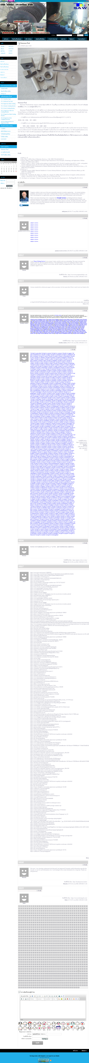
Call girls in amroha (64, 463)
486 (37, 938)
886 (21, 966)
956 (25, 971)
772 (66, 957)
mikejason (24, 202)
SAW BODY (3, 139)
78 (37, 910)
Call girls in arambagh (63, 493)
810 (74, 959)
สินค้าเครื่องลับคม (4, 64)
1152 (78, 982)
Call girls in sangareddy (50, 484)
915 (80, 966)
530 (58, 941)
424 (50, 934)
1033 (44, 975)
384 (37, 931)
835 (56, 961)
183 (43, 917)
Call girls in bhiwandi (44, 414)
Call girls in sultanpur (55, 389)
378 (25, 931)
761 (43, 957)
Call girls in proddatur (49, 472)
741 (72, 955)
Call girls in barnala (48, 510)
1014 (74, 973)
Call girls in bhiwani (56, 506)
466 (66, 936)
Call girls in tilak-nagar (66, 502)
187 (52, 917)
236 (82, 920)
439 (80, 934)
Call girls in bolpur (48, 464)
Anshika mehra (58, 315)
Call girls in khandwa (63, 450)
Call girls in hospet (54, 420)
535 (68, 941)
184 (46, 917)
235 (80, 920)
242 (25, 922)
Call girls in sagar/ (35, 409)
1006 (58, 973)
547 (23, 943)
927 (35, 968)
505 (76, 938)
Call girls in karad (69, 430)
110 (33, 913)
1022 (21, 975)
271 (84, 922)
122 (58, 913)
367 (72, 929)
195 (68, 917)
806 (66, 959)
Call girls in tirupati (52, 417)
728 (46, 955)
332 (70, 927)
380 (29, 931)
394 (58, 931)
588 (37, 945)
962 (37, 971)
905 (60, 966)
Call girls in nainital (58, 522)
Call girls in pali (61, 447)
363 (64, 929)
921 (23, 968)
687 (31, 952)
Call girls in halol (51, 444)
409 (19, 934)
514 (25, 941)
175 (27, 917)
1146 (66, 982)
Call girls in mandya (64, 473)
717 (23, 955)
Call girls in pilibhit (35, 469)
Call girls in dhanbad (43, 523)
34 (86, 906)
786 (25, 959)
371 (80, 929)
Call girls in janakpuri (38, 515)
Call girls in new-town (53, 487)
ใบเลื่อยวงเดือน (4, 136)
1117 (76, 980)
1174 (54, 985)
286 (46, 924)
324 (54, 927)
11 (39, 906)
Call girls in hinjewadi (39, 454)
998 (41, 973)
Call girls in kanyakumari (68, 479)
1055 (19, 978)
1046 (70, 975)
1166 (37, 985)
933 (48, 968)
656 (37, 950)
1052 (82, 975)
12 (41, 906)
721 (31, 955)
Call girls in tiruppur (50, 496)
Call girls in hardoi (46, 506)
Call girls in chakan (54, 523)
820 (25, 961)
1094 (29, 980)
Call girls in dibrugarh (64, 384)
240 (21, 922)
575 (80, 943)
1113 (68, 980)
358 (54, 929)
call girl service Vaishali (72, 322)
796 (46, 959)
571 (72, 943)
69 (19, 910)
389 (48, 931)
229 (68, 920)
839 (64, 961)
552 (33, 943)
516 (29, 941)
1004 (54, 973)
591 (43, 945)
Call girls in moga (57, 479)
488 (41, 938)
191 (60, 917)
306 (86, 924)
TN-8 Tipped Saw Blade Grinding (8, 103)
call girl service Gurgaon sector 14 (63, 321)
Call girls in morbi (66, 507)
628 (50, 948)
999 (43, 973)
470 (74, 936)
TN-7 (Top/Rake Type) (6, 99)
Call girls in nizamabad (59, 430)
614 (21, 948)
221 (52, 920)
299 (72, 924)
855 (27, 964)
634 (62, 948)
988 (21, 973)
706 (70, 952)
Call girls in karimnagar (69, 476)
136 (86, 913)
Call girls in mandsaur (51, 497)
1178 (62, 985)
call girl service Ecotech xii (47, 325)
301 (76, 924)
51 (51, 908)
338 (82, 927)
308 (21, 927)
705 (68, 952)
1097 (35, 980)
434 (70, 934)
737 (64, 955)
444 (21, 936)
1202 (42, 987)
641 (76, 948)
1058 (25, 978)
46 (41, 908)
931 (43, 968)
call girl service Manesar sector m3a (45, 333)
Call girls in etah (70, 474)
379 (27, 931)
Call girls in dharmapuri (41, 474)
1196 (29, 987)
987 (19, 973)
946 (74, 968)
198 (74, 917)
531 (60, 941)
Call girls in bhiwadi (66, 409)
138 (21, 915)
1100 (42, 980)
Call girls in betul (60, 472)
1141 (56, 982)
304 (82, 924)
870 (58, 964)
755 (31, 957)
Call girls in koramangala (67, 477)
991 (27, 973)
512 (21, 941)
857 (31, 964)
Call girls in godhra (48, 429)
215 (39, 920)
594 (50, 945)
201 (80, 917)
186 (50, 917)
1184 (74, 985)
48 (45, 908)
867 (52, 964)
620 (33, 948)
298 (70, 924)
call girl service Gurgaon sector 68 (58, 322)
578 (86, 943)
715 (19, 955)
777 (76, 957)
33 (84, 906)
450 (33, 936)
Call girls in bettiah (41, 450)
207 (23, 920)
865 (48, 964)
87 (56, 910)
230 (70, 920)
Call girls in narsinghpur (40, 500)
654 (33, 950)
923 (27, 968)
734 (58, 955)
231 (72, 920)
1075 (60, 978)
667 (60, 950)
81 (43, 910)
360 (58, 929)
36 (21, 908)
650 (25, 950)
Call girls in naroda (39, 464)
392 (54, 931)
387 (43, 931)
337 (80, 927)
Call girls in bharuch (42, 387)
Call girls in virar (52, 499)
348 (33, 929)
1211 (60, 987)
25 (68, 906)
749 (19, 957)
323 (52, 927)
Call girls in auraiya (61, 462)
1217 (72, 987)
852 (21, 964)
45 (39, 908)
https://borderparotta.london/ (80, 881)
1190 (87, 985)
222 (54, 920)
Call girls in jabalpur (70, 393)
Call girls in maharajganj (57, 490)
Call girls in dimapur (35, 430)
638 (70, 948)
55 (60, 908)
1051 (80, 975)
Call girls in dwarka (60, 449)
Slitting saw (3, 93)
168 (82, 915)
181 (39, 917)
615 (23, 948)
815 (84, 959)
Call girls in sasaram (40, 440)
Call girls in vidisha (65, 516)
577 (84, 943)
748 (86, 955)
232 (74, 920)
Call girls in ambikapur (36, 403)
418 (37, 934)
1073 (56, 978)
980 (74, 971)
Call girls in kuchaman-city (63, 520)
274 (21, 924)
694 (46, 952)
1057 (23, 978)
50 (49, 908)
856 (29, 964)
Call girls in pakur (43, 513)
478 (21, 938)
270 (82, 922)
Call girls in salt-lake (47, 476)
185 (48, 917)
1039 (56, 975)
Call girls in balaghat (60, 439)
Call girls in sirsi (46, 516)
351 (39, 929)
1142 (58, 982)
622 (37, 948)
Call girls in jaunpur (45, 416)
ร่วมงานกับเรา (3, 77)
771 (64, 957)
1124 (21, 982)
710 (78, 952)
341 (19, 929)
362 (62, 929)
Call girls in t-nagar (53, 513)
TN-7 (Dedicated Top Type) (7, 101)
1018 (82, 973)
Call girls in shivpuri (53, 453)
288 (50, 924)
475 (84, 936)
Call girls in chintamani (52, 525)
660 (46, 950)
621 (35, 948)
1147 (68, 982)
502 (70, 938)
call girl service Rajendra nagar (60, 324)
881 (80, 964)
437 (76, 934)
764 (50, 957)
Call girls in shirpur (59, 504)
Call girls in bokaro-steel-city (58, 403)
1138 (50, 982)
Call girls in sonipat (42, 384)
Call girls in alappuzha (44, 467)
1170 (46, 985)
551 (31, 943)
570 (70, 943)
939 (60, 968)
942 (66, 968)
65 (80, 908)
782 (86, 957)
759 (39, 957)
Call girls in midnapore (47, 422)
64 (78, 908)
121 (56, 913)
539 (76, 941)
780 (82, 957)
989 (23, 973)
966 (46, 971)
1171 (48, 985)
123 (60, 913)
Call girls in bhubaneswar (51, 434)
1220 (78, 987)
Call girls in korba (40, 433)
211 (31, 920)
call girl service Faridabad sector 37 (38, 319)
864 (46, 964)
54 (58, 908)
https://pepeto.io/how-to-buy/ (80, 560)
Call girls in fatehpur (67, 400)
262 (66, 922)
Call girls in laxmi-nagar (48, 480)
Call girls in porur (46, 466)
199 (76, 917)
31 (80, 906)
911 (72, 966)
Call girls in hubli (40, 460)
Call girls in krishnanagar (43, 473)
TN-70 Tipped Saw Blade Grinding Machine (8, 115)
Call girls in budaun (41, 497)
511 (19, 941)
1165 (35, 985)
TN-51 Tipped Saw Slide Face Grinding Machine (7, 111)
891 (31, 966)
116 (45, 913)
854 (25, 964)
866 (50, 964)
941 (64, 968)
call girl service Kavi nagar (73, 329)
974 (62, 971)
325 (56, 927)
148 (41, 915)
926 (33, 968)
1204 (46, 987)
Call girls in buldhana (54, 532)
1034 (46, 975)
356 (50, 929)
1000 (46, 973)
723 (35, 955)
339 (84, 927)
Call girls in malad (39, 529)
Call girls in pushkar (59, 399)
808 (70, 959)
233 (76, 920)
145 (35, 915)
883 (84, 964)
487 (39, 938)
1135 (44, 982)
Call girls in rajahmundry (55, 383)
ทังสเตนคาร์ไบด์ (4, 149)
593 (48, 945)
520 (37, 941)
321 (48, 927)
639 (72, 948)
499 (64, 938)
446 (25, 936)
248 (37, 922)
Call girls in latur (61, 417)
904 (58, 966)
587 (35, 945)
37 (23, 908)
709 (76, 952)
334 (74, 927)
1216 (70, 987)
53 (56, 908)
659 (43, 950)
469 (72, 936)
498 (62, 938)
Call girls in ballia (51, 436)
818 (21, 961)
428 (58, 934)
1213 (64, 987)
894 (37, 966)
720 (29, 955)
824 (33, 961)
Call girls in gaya (45, 390)
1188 (82, 985)
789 (31, 959)
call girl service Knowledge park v (41, 326)
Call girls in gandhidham (61, 419)
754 (29, 957)
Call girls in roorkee (51, 410)
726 (41, 955)
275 (23, 924)
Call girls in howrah (50, 460)
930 (41, 968)
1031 (39, 975)
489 (43, 938)
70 (21, 910)
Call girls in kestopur (49, 530)
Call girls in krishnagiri (57, 466)
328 (62, 927)
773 (68, 957)
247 (35, 922)
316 (37, 927)
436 (74, 934)
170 (86, 915)
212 (33, 920)
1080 (70, 978)
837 (60, 961)
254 (50, 922)
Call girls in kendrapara (64, 457)
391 (52, 931)
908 (66, 966)
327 (60, 927)
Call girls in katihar (50, 443)
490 (46, 938)
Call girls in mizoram (39, 496)
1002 (50, 973)
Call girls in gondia (44, 409)
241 (23, 922)
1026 (29, 975)
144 (33, 915)
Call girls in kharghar (52, 533)
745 (80, 955)
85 (51, 910)
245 (31, 922)
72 (25, 910)
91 (64, 910)
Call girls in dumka (70, 397)
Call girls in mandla (40, 535)
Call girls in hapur (53, 457)
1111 (64, 980)
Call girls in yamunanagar (42, 383)
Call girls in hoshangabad (52, 535)
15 (47, 906)
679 (84, 950)
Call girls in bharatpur (40, 406)
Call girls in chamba (59, 480)
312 (29, 927)
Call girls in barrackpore (67, 467)
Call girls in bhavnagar (66, 423)
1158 (21, 985)
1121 (85, 980)
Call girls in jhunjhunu (44, 426)
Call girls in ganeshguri (54, 517)
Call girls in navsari (60, 515)
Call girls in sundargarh (54, 509)
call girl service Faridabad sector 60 (63, 333)
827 (39, 961)
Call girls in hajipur (61, 410)
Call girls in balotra (53, 493)
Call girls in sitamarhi (49, 407)
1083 (76, 978)
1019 (85, 973)
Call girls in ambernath (65, 492)
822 (29, 961)
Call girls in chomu (43, 493)
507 (80, 938)
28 (74, 906)
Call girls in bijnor (43, 427)
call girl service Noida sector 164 (71, 320)
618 (29, 948)
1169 (44, 985)
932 (46, 968)
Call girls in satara (63, 420)
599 (60, 945)
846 (78, 961)
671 (68, 950)
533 (64, 941)
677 (80, 950)
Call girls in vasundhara (63, 497)
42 (33, 908)
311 (27, 927)
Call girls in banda (51, 503)
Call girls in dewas (35, 477)
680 (86, 950)
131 (76, 913)
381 (31, 931)
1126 (25, 982)
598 (58, 945)
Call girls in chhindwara (52, 456)
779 (80, 957)
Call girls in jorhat (37, 463)
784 (21, 959)
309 (23, 927)
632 (58, 948)
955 (23, 971)
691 (39, 952)
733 (56, 955)
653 (31, 950)
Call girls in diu (37, 422)
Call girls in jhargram (45, 490)
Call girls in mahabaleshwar (61, 510)
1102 (46, 980)
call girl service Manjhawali (47, 323)
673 (72, 950)
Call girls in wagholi (40, 443)
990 (25, 973)
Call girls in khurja (52, 520)
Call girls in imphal (60, 407)
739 (68, 955)
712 (82, 952)
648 (21, 950)
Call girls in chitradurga (66, 394)
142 (29, 915)
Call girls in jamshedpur (55, 390)
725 (39, 955)
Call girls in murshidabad (50, 529)
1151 (76, 982)
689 (35, 952)
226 (62, 920)
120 (54, 913)
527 (52, 941)
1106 (54, 980)
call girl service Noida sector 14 (42, 331)
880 (78, 964)
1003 (52, 973)
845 (76, 961)
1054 (87, 975)
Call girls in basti (49, 442)
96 (74, 910)
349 (35, 929)
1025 (27, 975)
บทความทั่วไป (4, 146)
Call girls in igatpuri (65, 519)
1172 (50, 985)
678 (82, 950)
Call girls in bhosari (41, 462)
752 (25, 957)
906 (62, 966)
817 (19, 961)
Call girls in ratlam (38, 419)
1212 (62, 987)
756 (33, 957)
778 (78, 957)
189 (56, 917)
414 (29, 934)
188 (54, 917)
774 (70, 957)
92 (66, 910)
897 (43, 966)
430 (62, 934)
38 (25, 908)
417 (35, 934)
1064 (37, 978)
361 (60, 929)
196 (70, 917)
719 (27, 955)
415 (31, 934)
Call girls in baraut (57, 429)
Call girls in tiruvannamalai (37, 472)
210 (29, 920)
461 (56, 936)
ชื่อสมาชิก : (3, 180)
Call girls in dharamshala (45, 502)
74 (29, 910)
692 (41, 952)
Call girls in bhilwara (68, 424)
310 (25, 927)
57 (64, 908)
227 (64, 920)
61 (72, 908)
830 (46, 961)
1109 (60, 980)
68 (86, 908)
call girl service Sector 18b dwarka (52, 332)
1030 (37, 975)
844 (74, 961)
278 (29, 924)
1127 (27, 982)
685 (27, 952)
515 (27, 941)
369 (76, 929)
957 (27, 971)
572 (74, 943)
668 (62, 950)
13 (43, 906)
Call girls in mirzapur (69, 490)
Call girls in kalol (44, 469)
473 (80, 936)
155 (56, 915)
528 (54, 941)
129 (72, 913)
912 (74, 966)
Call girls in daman (60, 404)
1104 (50, 980)
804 (62, 959)
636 (66, 948)
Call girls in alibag (68, 504)
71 (23, 910)
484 (33, 938)
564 (58, 943)
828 (41, 961)
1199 (35, 987)
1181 (68, 985)
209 (27, 920)
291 (56, 924)
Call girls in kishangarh (61, 483)
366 (70, 929)
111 (35, 913)
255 (52, 922)
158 (62, 915)
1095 (31, 980)
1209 (56, 987)
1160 (25, 985)
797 (48, 959)
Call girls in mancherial (42, 482)
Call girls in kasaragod (41, 446)
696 (50, 952)
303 (80, 924)
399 (68, 931)
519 (35, 941)
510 (86, 938)
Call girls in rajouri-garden (62, 460)
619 (31, 948)
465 (64, 936)
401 (72, 931)
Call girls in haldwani (35, 506)
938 (58, 968)
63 (76, 908)
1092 (25, 980)
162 (70, 915)
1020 (87, 973)
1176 (58, 985)
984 (82, 971)
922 (25, 968)
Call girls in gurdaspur (36, 476)
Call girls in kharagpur (36, 392)
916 (82, 966)
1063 (35, 978)
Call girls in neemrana (40, 447)
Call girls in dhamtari (42, 517)
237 (84, 920)
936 (54, 968)
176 (29, 917)
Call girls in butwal (44, 519)
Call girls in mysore (44, 402)
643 (80, 948)
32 (82, 906)
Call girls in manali (52, 452)
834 (54, 961)
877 (72, 964)
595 (52, 945)
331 (68, 927)
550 (29, 943)
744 (78, 955)
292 (58, 924)
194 (66, 917)
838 (62, 961)
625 (43, 948)
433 (68, 934)
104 (21, 913)
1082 (74, 978)
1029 (35, 975)
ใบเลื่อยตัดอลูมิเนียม (5, 134)
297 (68, 924)
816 (86, 959)
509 (84, 938)
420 (41, 934)
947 (76, 968)
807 (68, 959)
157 (60, 915)
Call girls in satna (41, 410)
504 (74, 938)
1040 (58, 975)
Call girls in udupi (66, 414)
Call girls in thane (49, 432)
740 (70, 955)
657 (39, 950)
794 (41, 959)
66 (82, 908)
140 (25, 915)
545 (19, 943)
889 (27, 966)
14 (45, 906)
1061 (31, 978)
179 (35, 917)
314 (33, 927)
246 (33, 922)
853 (23, 964)
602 (66, 945)
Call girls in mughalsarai (41, 499)
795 (43, 959)
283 (39, 924)
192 (62, 917)
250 (41, 922)
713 (84, 952)
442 (86, 934)
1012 (70, 973)
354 (46, 929)
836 (58, 961)
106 (25, 913)
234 (78, 920)
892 (33, 966)
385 (39, 931)
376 (21, 931)
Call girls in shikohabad (46, 522)
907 (64, 966)
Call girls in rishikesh (60, 486)
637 (68, 948)
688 (33, 952)
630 (54, 948)
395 (60, 931)
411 (23, 934)
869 (56, 964)
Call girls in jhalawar (66, 509)
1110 (62, 980)
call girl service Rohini (73, 323)
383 (35, 931)
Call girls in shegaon (40, 486)
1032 (42, 975)
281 (35, 924)
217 (43, 920)
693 (43, 952)
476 (86, 936)
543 (84, 941)
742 (74, 955)
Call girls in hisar (51, 393)
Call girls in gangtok (39, 404)
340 (86, 927)
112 (37, 913)
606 (74, 945)
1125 (23, 982)
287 (48, 924)
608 (78, 945)
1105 (52, 980)
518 (33, 941)
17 (51, 906)
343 (23, 929)
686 (29, 952)
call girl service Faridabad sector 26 (57, 329)
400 (70, 931)
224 (58, 920)
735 (60, 955)
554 (37, 943)
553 (35, 943)
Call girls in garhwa (40, 442)
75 (31, 910)
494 (54, 938)
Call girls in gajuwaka (35, 516)
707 (72, 952)
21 (60, 906)
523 (43, 941)
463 (60, 936)
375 (19, 931)
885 (19, 966)
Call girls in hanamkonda (41, 453)
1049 (76, 975)
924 (29, 968)
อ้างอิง (85, 187)
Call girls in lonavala (64, 500)
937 (56, 968)
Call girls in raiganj (42, 452)
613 (19, 948)
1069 (48, 978)
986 (86, 971)
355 (48, 929)
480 (25, 938)
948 (78, 968)
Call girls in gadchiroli (64, 482)
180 (37, 917)
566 (62, 943)
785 (23, 959)
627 (48, 948)
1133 (39, 982)
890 (29, 966)
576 (82, 943)
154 (54, 915)
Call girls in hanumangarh (65, 456)
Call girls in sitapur (70, 407)
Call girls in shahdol (58, 422)
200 (78, 917)
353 (43, 929)
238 (86, 920)
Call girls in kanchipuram (42, 412)
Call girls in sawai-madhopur (63, 496)
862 (41, 964)
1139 (52, 982)
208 (25, 920)
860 (37, 964)
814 (82, 959)
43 (35, 908)
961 (35, 971)
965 (43, 971)
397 (64, 931)
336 (78, 927)
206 (21, 920)
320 (46, 927)
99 (80, 910)
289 (52, 924)
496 (58, 938)
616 (25, 948)
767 (56, 957)
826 (37, 961)
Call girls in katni (34, 400)
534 (66, 941)
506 (78, 938)
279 (31, 924)
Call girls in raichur (51, 447)
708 (74, 952)
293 (60, 924)
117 (48, 913)
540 (78, 941)
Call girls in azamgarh (68, 402)
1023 (23, 975)
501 (68, 938)
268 (78, 922)
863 (43, 964)
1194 (25, 987)
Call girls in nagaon (65, 459)
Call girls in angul (55, 426)
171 (19, 917)
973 (60, 971)
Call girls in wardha (38, 429)
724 (37, 955)
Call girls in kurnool (62, 446)
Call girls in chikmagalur (41, 489)
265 (72, 922)
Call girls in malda (43, 396)
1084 (78, 978)
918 (86, 966)
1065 (39, 978)
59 (68, 908)
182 (41, 917)
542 (82, 941)
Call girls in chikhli (61, 484)
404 (78, 931)
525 (48, 941)
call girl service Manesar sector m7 (58, 326)
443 (19, 936)
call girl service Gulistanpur (61, 323)
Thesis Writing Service (39, 261)
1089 (19, 980)
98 (78, 910)
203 (84, 917)
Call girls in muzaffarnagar (56, 402)
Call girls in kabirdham (52, 500)
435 (72, 934)
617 (27, 948)
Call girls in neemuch (66, 389)
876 (70, 964)
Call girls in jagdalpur (59, 432)
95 (72, 910)
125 (64, 913)
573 (76, 943)
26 (70, 906)
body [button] (22, 1019)
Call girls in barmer (55, 467)
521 (39, 941)
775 (72, 957)
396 (62, 931)
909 (68, 966)
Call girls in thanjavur (69, 422)
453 (39, 936)
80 (41, 910)
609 (80, 945)
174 (25, 917)
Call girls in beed (34, 467)
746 (82, 955)
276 (25, 924)
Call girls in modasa (65, 532)
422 (46, 934)
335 (76, 927)
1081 (72, 978)
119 (52, 913)
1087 (85, 978)
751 (23, 957)
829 (43, 961)
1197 (31, 987)
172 (21, 917)
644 (82, 948)
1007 (60, 973)
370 (78, 929)
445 (23, 936)
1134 (42, 982)
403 (76, 931)
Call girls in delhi (66, 383)
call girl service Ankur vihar (73, 326)
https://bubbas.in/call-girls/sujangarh (81, 443)
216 (41, 920)
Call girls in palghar (68, 522)
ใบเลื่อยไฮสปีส (4, 88)
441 (84, 934)
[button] (24, 996)
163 (72, 915)
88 (58, 910)
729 (48, 955)
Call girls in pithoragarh (63, 437)
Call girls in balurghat (41, 520)
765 (52, 957)
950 (82, 968)
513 (23, 941)
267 (76, 922)
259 (60, 922)
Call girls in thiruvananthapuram (51, 463)
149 (43, 915)
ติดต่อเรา (2, 75)
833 (52, 961)
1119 (80, 980)
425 (52, 934)
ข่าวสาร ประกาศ (4, 69)
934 (50, 968)
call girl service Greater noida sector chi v (44, 321)
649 (23, 950)
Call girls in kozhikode (65, 386)
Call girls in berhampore (52, 450)
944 (70, 968)
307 (19, 927)
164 (74, 915)
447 (27, 936)
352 (41, 929)
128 (70, 913)
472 (78, 936)
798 (50, 959)
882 (82, 964)
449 (31, 936)
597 (56, 945)
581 (23, 945)
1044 (66, 975)
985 (84, 971)
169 (84, 915)
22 (62, 906)
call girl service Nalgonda (42, 329)
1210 (58, 987)
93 (68, 910)
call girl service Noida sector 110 (52, 328)
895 (39, 966)
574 (78, 943)
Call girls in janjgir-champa (62, 512)
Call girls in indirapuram (41, 487)
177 (31, 917)
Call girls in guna (34, 426)
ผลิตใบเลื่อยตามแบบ (6, 131)
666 (58, 950)
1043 (64, 975)
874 (66, 964)
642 (78, 948)
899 (48, 966)
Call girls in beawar (41, 393)
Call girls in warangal (65, 517)
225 (60, 920)
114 (41, 913)
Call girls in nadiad (55, 516)
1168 (42, 985)
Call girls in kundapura (64, 523)
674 (74, 950)
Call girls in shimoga (56, 400)
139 (23, 915)
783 (19, 959)
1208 (54, 987)
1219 (76, 987)
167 (80, 915)
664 (54, 950)
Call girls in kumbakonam (66, 413)
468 (70, 936)
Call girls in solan (55, 416)
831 (48, 961)
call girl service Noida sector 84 (49, 330)
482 (29, 938)
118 (50, 913)
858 (33, 964)
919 (19, 968)
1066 (42, 978)
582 (25, 945)
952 (86, 968)
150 (46, 915)
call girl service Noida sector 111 (67, 319)
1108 (58, 980)
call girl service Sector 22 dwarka (41, 322)
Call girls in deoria (40, 483)
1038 (54, 975)
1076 (62, 978)
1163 (31, 985)
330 (66, 927)
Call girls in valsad (42, 417)
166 (78, 915)
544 (86, 941)
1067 (44, 978)
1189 (85, 985)
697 (52, 952)
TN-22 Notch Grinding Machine (8, 108)
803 (60, 959)
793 (39, 959)
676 (78, 950)
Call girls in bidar (49, 454)
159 (64, 915)
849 (84, 961)
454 (41, 936)
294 (62, 924)
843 (72, 961)
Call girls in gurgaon (65, 416)
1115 (72, 980)
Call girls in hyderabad (41, 397)
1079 (68, 978)
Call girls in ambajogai (52, 494)
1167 (39, 985)
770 (62, 957)
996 (37, 973)
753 (27, 957)
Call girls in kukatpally (69, 466)
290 (54, 924)
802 (58, 959)
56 (62, 908)
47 (43, 908)
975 (64, 971)
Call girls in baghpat (48, 504)
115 (43, 913)
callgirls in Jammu (34, 222)
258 (58, 922)
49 (47, 908)
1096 (33, 980)
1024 (25, 975)
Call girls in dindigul (54, 394)
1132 (37, 982)
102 (86, 910)
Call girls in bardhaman (53, 527)
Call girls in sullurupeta (44, 526)
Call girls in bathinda (58, 392)
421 (43, 934)
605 (72, 945)
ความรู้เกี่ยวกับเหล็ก (5, 152)
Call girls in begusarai (45, 423)
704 (66, 952)
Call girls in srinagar (47, 479)
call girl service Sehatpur (78, 333)
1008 (62, 973)
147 (39, 915)
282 (37, 924)
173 (23, 917)
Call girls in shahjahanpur (52, 406)
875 (68, 964)
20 (58, 906)
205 (19, 920)
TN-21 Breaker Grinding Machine (8, 106)
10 (37, 906)
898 (46, 966)
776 (74, 957)
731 (52, 955)
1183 (72, 985)
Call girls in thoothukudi (63, 529)
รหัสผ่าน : (2, 183)
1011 (68, 973)
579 (19, 945)
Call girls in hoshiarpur (49, 419)
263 (68, 922)
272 (86, 922)
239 (19, 922)
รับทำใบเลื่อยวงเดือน (6, 154)
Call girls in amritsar (47, 392)
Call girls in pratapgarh (48, 449)
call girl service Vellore (37, 332)
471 (76, 936)
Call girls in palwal (44, 477)
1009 (64, 973)
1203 (44, 987)
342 (21, 929)
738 (66, 955)
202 (82, 917)
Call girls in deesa (38, 504)
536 (70, 941)
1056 (21, 978)
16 (49, 906)
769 (60, 957)
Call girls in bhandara (60, 440)
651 (27, 950)
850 (86, 961)
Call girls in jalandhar (55, 409)
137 (19, 915)
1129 (31, 982)
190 (58, 917)
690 (37, 952)
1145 (64, 982)
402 (74, 931)
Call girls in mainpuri (61, 443)
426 (54, 934)
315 (35, 927)
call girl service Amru (74, 324)
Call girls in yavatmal (49, 439)
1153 (80, 982)
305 (84, 924)
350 (37, 929)
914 (78, 966)
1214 (66, 987)
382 (33, 931)
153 (52, 915)
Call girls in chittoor (61, 433)
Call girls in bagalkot (43, 459)
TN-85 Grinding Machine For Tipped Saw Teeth (7, 122)
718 (25, 955)
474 (82, 936)
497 (60, 938)
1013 (72, 973)
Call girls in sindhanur (59, 464)
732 (54, 955)
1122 (87, 980)
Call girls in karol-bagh (36, 466)
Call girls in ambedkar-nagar (43, 507)
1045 (68, 975)
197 (72, 917)
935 (52, 968)
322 (50, 927)
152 (50, 915)
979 (72, 971)
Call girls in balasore (43, 413)
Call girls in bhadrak (62, 436)
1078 (66, 978)
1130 (33, 982)
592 (46, 945)
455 (43, 936)
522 (41, 941)
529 (56, 941)
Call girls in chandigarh (43, 420)
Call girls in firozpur (50, 483)
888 (25, 966)
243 (27, 922)
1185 (76, 985)
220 (50, 920)
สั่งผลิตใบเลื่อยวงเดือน (7, 126)
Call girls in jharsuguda (53, 386)
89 (60, 910)
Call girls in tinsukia (53, 427)
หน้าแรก (2, 61)
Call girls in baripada (49, 515)
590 (41, 945)
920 (21, 968)
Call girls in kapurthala (42, 532)
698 (54, 952)
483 (31, 938)
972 (58, 971)
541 (80, 941)
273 (19, 924)
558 (46, 943)
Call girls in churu (38, 530)
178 (33, 917)
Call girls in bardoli (51, 462)
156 (58, 915)
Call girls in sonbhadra (41, 527)
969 (52, 971)
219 (48, 920)
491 (48, 938)
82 (45, 910)
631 (56, 948)
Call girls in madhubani (62, 444)
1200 (37, 987)
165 (76, 915)
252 (46, 922)
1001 (48, 973)
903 (56, 966)
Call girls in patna (44, 394)
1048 (74, 975)
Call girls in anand (60, 393)
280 (33, 924)
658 (41, 950)
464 (62, 936)
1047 (72, 975)
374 (86, 929)
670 (66, 950)
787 (27, 959)
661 (48, 950)
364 (66, 929)
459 (52, 936)
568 (66, 943)
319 (43, 927)
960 (33, 971)
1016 (78, 973)
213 (35, 920)
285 (43, 924)
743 (76, 955)
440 (82, 934)
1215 (68, 987)
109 (31, 913)
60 (70, 908)
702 (62, 952)
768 (58, 957)
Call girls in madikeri (59, 470)
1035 (48, 975)
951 (84, 968)
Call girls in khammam (67, 390)
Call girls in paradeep (41, 525)
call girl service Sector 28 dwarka (68, 328)
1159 (23, 985)
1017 (80, 973)
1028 (33, 975)
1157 (19, 985)
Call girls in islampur (65, 426)
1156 (87, 982)
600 (62, 945)
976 (66, 971)
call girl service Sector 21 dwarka (65, 330)
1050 (78, 975)
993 (31, 973)
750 (21, 957)
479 (23, 938)
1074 (58, 978)
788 (29, 959)
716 (21, 955)
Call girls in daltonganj (45, 400)
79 (39, 910)
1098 (37, 980)
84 (49, 910)
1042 (62, 975)
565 (60, 943)
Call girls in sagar (52, 474)
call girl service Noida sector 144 (39, 320)
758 (37, 957)
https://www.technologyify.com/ (79, 898)
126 (66, 913)
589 (39, 945)
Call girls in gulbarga (35, 399)
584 (29, 945)
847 (80, 961)
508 (82, 938)
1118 (78, 980)
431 (64, 934)
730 (50, 955)
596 (54, 945)
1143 (60, 982)
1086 (82, 978)
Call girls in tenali (54, 473)
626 (46, 948)
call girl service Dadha (53, 319)
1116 (74, 980)
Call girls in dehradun (69, 399)
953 (19, 971)
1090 (21, 980)
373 (84, 929)
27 (72, 906)
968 (50, 971)
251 (43, 922)
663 (52, 950)
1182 (70, 985)
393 (56, 931)
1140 (54, 982)
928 (37, 968)
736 (62, 955)
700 (58, 952)
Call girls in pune (46, 403)
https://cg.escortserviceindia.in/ (79, 340)
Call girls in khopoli (53, 482)
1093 (27, 980)
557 (43, 943)
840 (66, 961)
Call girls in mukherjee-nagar (65, 434)
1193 (23, 987)
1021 (19, 975)
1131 (35, 982)
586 (33, 945)
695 (48, 952)
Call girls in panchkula (36, 480)
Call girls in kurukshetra (43, 457)
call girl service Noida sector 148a (62, 325)
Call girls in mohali (35, 394)
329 (64, 927)
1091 (23, 980)
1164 (33, 985)
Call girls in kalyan (52, 446)
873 (64, 964)
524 (46, 941)
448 (29, 936)
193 (64, 917)
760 (41, 957)
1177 (60, 985)
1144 (62, 982)
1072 (54, 978)
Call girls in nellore (49, 470)
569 (68, 943)
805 (64, 959)
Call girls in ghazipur (54, 492)
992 (29, 973)
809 (72, 959)
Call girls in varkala (62, 452)
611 (84, 945)
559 (48, 943)
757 (35, 957)
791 (35, 959)
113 (39, 913)
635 (64, 948)
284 (41, 924)
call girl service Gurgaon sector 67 (44, 324)
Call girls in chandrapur (46, 424)
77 (35, 910)
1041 (60, 975)
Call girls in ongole (39, 439)
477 (19, 938)
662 (50, 950)
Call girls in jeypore (63, 533)
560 (50, 943)
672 (70, 950)
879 (76, 964)
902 (54, 966)
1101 (44, 980)
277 (27, 924)
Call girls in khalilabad (61, 503)
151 (48, 915)
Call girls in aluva (61, 474)
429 (60, 934)
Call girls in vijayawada (60, 454)
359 (56, 929)
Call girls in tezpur (54, 469)
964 (41, 971)
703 (64, 952)
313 (31, 927)
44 (37, 908)
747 (84, 955)
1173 (52, 985)
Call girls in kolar (53, 396)
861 (39, 964)
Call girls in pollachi (42, 533)
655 (35, 950)
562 (54, 943)
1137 (48, 982)
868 (54, 964)
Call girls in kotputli (39, 512)
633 (60, 948)
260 (62, 922)
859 (35, 964)
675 (76, 950)
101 (84, 910)
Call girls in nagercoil (40, 437)
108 (29, 913)
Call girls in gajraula (54, 519)
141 (27, 915)
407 (84, 931)
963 (39, 971)
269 (80, 922)
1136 (46, 982)
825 (35, 961)
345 (27, 929)
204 (86, 917)
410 (21, 934)
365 (68, 929)
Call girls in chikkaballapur (61, 530)
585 (31, 945)
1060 (29, 978)
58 (66, 908)
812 (78, 959)
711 (80, 952)
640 (74, 948)
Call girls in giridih (39, 484)
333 (72, 927)
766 (54, 957)
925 (31, 968)
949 (80, 968)
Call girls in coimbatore (47, 430)
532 (62, 941)
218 (46, 920)
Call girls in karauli (41, 494)
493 (52, 938)
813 (80, 959)
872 (62, 964)
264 (70, 922)
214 (37, 920)
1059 (27, 978)
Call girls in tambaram (56, 507)
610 (82, 945)
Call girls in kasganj (62, 499)
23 (64, 906)
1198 (33, 987)
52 (53, 908)
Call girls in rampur (64, 469)
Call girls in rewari (44, 389)
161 (68, 915)
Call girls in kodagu (41, 503)
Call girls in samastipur (63, 396)
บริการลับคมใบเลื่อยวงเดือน (8, 85)
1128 (29, 982)
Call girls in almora (70, 464)
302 (78, 924)
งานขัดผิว (3, 128)
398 (66, 931)
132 (78, 913)
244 (29, 922)
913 (76, 966)
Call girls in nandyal (39, 407)
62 (74, 908)
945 (72, 968)
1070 (50, 978)
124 (62, 913)
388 (46, 931)
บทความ (2, 72)
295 (64, 924)
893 (35, 966)
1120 (82, 980)
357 (52, 929)
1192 (21, 987)
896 (41, 966)
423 (48, 934)
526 (50, 941)
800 (54, 959)
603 (68, 945)
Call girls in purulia (64, 406)
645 (84, 948)
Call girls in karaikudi (57, 424)
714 (86, 952)
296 (66, 924)
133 (80, 913)
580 (21, 945)
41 (31, 908)
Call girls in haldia (50, 440)
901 (52, 966)
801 (56, 959)
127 (68, 913)
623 (39, 948)
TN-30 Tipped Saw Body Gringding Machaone (6, 118)
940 (62, 968)
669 (64, 950)
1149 (72, 982)
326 (58, 927)
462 (58, 936)
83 (47, 910)
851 (19, 964)
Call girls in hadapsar (40, 456)
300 (74, 924)
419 (39, 934)
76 (33, 910)
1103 (48, 980)
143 (31, 915)
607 (76, 945)
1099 (39, 980)
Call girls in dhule (62, 494)
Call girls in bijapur (38, 449)
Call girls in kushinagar (64, 412)
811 (76, 959)
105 (23, 913)
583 (27, 945)
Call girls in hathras (50, 433)
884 (86, 964)
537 (72, 941)
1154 (82, 982)
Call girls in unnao (35, 492)
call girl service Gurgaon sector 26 (59, 331)
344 (25, 929)
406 (82, 931)
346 (29, 929)
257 (56, 922)
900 (50, 966)
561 (52, 943)
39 (27, 908)
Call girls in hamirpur (42, 509)
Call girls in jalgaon (63, 453)
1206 (50, 987)
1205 (48, 987)
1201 (39, 987)
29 (76, 906)
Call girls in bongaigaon (65, 525)
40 (29, 908)
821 (27, 961)
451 (35, 936)
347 (31, 929)
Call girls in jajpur (34, 423)
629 (52, 948)
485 (35, 938)
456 (46, 936)
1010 (66, 973)
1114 (70, 980)
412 (25, 934)
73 (27, 910)
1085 (80, 978)
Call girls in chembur (67, 506)
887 (23, 966)
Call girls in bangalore (52, 384)
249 (39, 922)
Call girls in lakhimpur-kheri (37, 432)
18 (53, 906)
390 (50, 931)
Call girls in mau (56, 502)
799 (52, 959)
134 (82, 913)
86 (53, 910)
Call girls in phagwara (53, 489)
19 (56, 906)
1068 (46, 978)
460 (54, 936)
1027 (31, 975)
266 (74, 922)
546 (21, 943)
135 (84, 913)
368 (74, 929)
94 (70, 910)
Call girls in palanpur (63, 427)
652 (29, 950)
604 (70, 945)
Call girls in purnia (60, 397)
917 (84, 966)
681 (19, 952)
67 (84, 908)
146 (37, 915)
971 (56, 971)
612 (86, 945)
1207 (52, 987)
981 (76, 971)
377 (23, 931)
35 (19, 908)
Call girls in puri (51, 397)
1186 (78, 985)
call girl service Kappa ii (66, 332)
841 (68, 961)
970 (54, 971)
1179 (64, 985)
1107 (56, 980)
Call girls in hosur (42, 386)
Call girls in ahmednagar (47, 399)
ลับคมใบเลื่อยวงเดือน (6, 91)
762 (46, 957)
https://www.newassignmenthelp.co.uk (77, 274)
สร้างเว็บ (7, 1)
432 (66, 934)
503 (72, 938)
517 (31, 941)
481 (27, 938)
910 (70, 966)
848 (82, 961)
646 (86, 948)
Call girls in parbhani (55, 477)
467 (68, 936)
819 (23, 961)
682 (21, 952)
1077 (64, 978)
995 (35, 973)
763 (48, 957)
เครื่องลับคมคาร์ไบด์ (6, 96)
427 (56, 934)
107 (27, 913)
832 (50, 961)
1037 (52, 975)
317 (39, 927)
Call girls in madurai (58, 476)
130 (74, 913)
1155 (85, 982)
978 (70, 971)
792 (37, 959)
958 (29, 971)
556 (41, 943)
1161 (27, 985)
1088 (87, 978)
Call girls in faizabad (54, 413)
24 (66, 906)
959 (31, 971)
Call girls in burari (53, 412)
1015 (76, 973)
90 (62, 910)
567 (64, 943)
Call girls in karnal (55, 423)
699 (56, 952)
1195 (27, 987)
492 (50, 938)
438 (78, 934)
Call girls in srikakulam (36, 479)
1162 (29, 985)
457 (48, 936)
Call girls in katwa (49, 486)
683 (23, 952)
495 (56, 938)
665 (56, 950)
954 (21, 971)
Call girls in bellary (70, 515)
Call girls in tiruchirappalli (60, 442)
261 (64, 922)
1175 (56, 985)
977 (68, 971)
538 (74, 941)
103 (19, 913)
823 (31, 961)
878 (74, 964)
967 (48, 971)
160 (66, 915)
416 (33, 934)
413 (27, 934)
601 (64, 945)
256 (54, 922)
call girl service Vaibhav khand (55, 320)
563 (56, 943)
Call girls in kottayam (50, 404)
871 (60, 964)
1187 (80, 985)
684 (25, 952)
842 (70, 961)
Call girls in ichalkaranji (41, 444)
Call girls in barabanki (53, 459)
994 (33, 973)
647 (19, 950)
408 (86, 931)
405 (80, 931)
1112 (66, 980)
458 (50, 936)
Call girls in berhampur (66, 387)
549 (27, 943)
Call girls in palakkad (68, 429)
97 (76, 910)
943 (68, 968)
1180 (66, 985)
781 (84, 957)
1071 (52, 978)
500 (66, 938)
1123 (19, 982)
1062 (33, 978)
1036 (50, 975)
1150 (74, 982)
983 (80, 971)
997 (39, 973)
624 (41, 948)
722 (33, 955)
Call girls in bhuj (44, 492)
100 (82, 910)
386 (41, 931)
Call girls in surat (43, 436)
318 (41, 927)
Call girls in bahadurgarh (54, 387)
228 (66, 920)
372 (82, 929)
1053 (85, 975)
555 (39, 943)
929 (39, 968)
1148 (70, 982)
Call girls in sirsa (63, 487)
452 (37, 936)
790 (33, 959)
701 (60, 952)
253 (48, 922)
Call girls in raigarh (63, 513)
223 (56, 920)
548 (25, 943)
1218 (74, 987)
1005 (56, 973)
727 (43, 955)
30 (78, 906)
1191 (19, 987)
